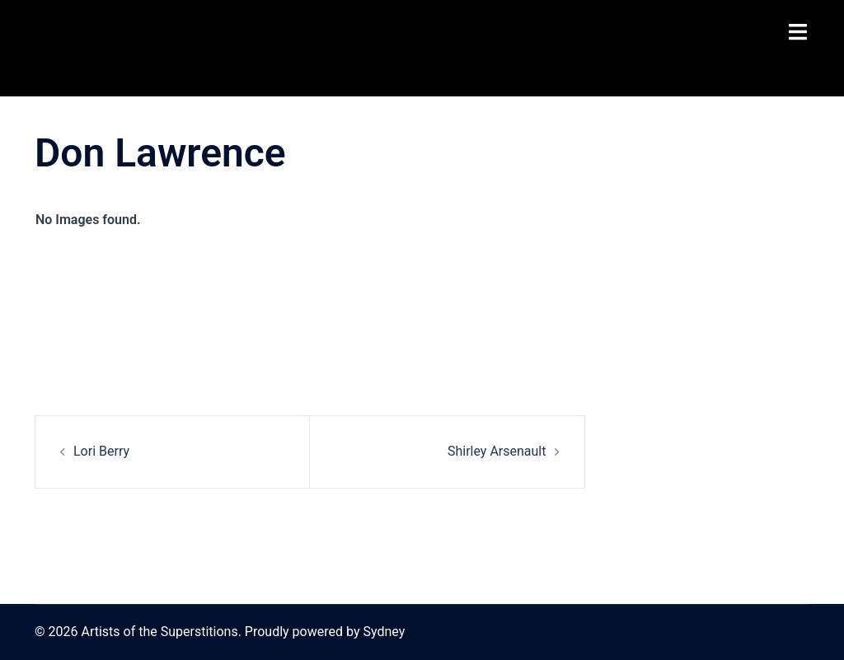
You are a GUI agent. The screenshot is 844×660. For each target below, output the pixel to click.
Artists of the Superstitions (113, 48)
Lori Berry (101, 451)
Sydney (384, 631)
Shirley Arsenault (497, 451)
